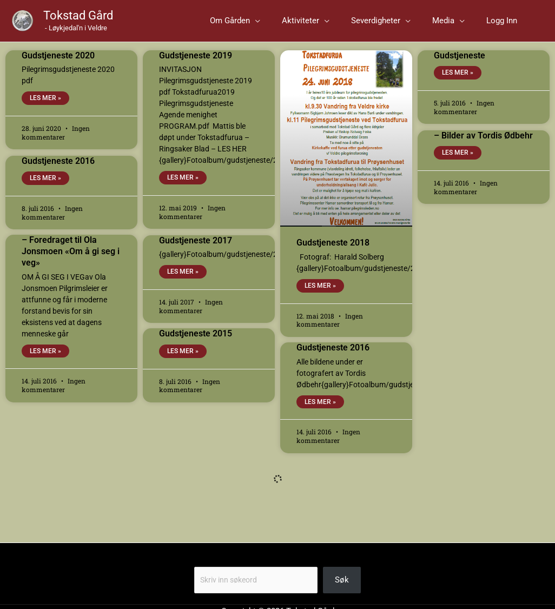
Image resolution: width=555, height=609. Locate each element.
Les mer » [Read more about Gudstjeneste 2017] (183, 279)
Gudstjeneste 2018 (332, 250)
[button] (283, 24)
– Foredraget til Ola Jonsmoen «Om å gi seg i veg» (71, 258)
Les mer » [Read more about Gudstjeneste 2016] (45, 186)
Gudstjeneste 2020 (58, 62)
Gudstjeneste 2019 (195, 62)
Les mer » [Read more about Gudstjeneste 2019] (183, 185)
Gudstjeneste (459, 62)
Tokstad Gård (78, 19)
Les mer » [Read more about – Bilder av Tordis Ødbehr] (457, 160)
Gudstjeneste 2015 (195, 341)
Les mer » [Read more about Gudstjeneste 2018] (320, 293)
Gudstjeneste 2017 (195, 247)
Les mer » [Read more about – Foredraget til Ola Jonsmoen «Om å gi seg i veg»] (45, 359)
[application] (304, 24)
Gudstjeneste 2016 (58, 168)
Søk (201, 568)
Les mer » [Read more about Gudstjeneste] (457, 80)
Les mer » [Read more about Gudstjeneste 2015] (183, 359)
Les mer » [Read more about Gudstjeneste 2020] (45, 106)
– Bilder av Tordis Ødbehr (483, 142)
